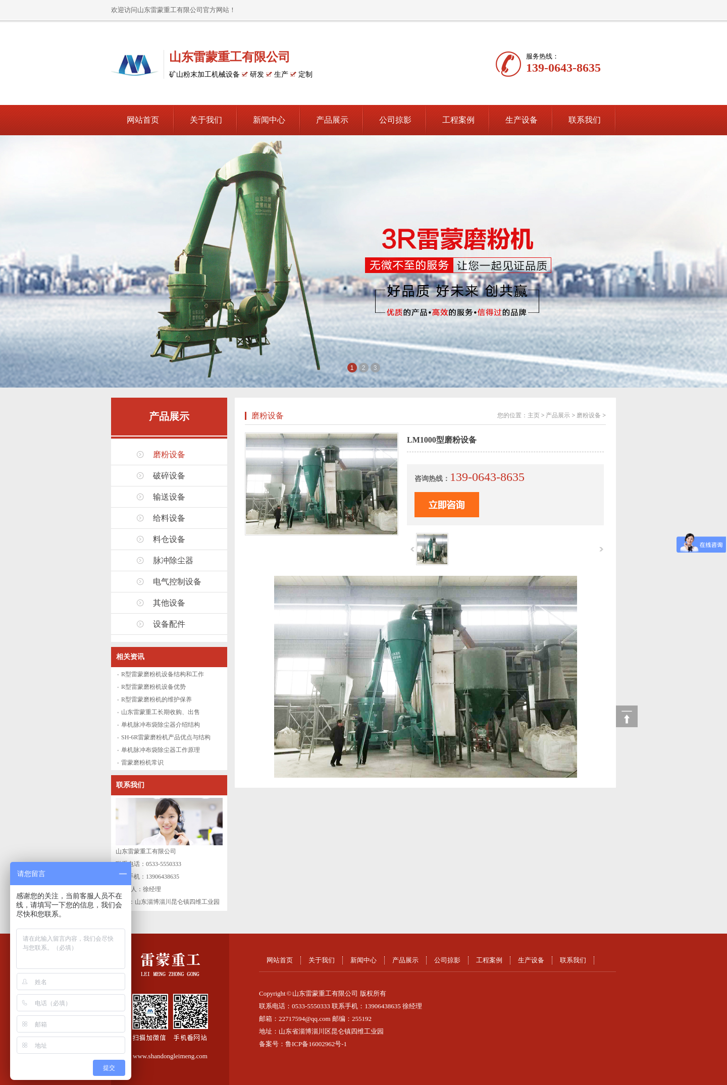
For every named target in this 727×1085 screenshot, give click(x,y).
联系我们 (584, 120)
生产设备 (521, 120)
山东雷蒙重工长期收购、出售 (160, 712)
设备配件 (169, 624)
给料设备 (169, 518)
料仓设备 (169, 539)
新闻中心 (269, 120)
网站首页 (143, 120)
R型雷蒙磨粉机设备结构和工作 (162, 674)
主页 (534, 415)
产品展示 (332, 120)
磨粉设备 (169, 454)
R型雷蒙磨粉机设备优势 (153, 686)
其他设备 (169, 603)
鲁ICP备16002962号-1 (316, 1044)
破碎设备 (169, 475)
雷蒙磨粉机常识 (142, 762)
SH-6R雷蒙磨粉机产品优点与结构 (166, 737)
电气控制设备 (177, 581)
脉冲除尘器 (173, 560)
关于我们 (206, 120)
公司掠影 (395, 120)
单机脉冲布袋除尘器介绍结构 (160, 724)
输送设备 (169, 497)
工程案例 (458, 120)
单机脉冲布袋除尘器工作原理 (160, 749)
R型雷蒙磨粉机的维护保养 (156, 699)
